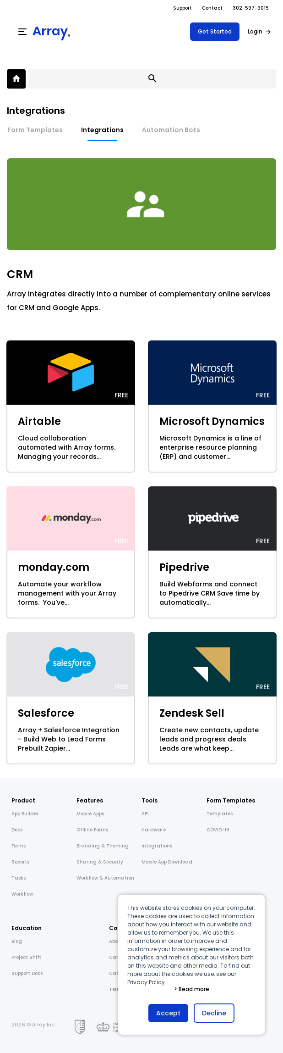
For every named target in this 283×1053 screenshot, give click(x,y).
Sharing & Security (99, 861)
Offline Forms (92, 829)
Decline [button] (214, 1013)
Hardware (154, 829)
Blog (16, 941)
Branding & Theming (102, 845)
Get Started (215, 31)
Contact (212, 8)
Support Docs (27, 973)
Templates (220, 813)
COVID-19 (218, 829)
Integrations (102, 129)
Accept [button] (168, 1013)
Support (182, 8)
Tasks (18, 878)
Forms (18, 845)
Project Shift (26, 957)
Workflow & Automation (105, 878)
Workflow (22, 894)
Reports (20, 861)
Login (255, 31)
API (145, 813)
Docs (16, 829)
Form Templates (35, 129)
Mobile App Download (167, 861)
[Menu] (22, 31)
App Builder (24, 813)
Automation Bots (171, 129)
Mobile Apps (90, 813)
